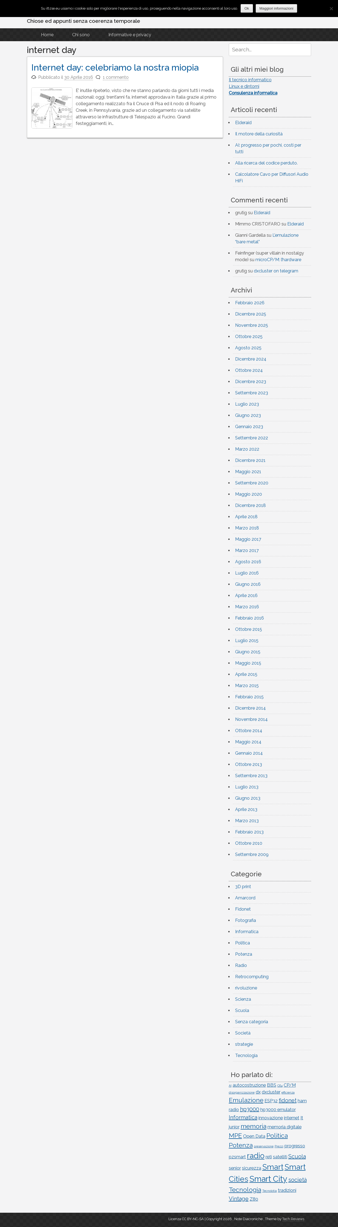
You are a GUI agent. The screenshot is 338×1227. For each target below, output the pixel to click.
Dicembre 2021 (250, 460)
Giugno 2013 (247, 798)
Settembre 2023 (251, 392)
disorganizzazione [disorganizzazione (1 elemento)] (242, 1092)
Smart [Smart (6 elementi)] (272, 1166)
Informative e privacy (129, 34)
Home (47, 34)
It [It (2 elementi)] (301, 1117)
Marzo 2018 (247, 528)
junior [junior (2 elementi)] (234, 1127)
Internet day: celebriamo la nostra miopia (115, 67)
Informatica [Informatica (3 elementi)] (243, 1117)
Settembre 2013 (251, 775)
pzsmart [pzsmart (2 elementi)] (237, 1156)
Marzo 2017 (247, 550)
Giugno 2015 (247, 651)
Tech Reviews (293, 1219)
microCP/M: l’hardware (278, 259)
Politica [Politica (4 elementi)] (277, 1135)
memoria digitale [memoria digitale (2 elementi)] (284, 1127)
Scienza (243, 999)
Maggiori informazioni (277, 8)
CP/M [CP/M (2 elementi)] (290, 1085)
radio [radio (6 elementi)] (255, 1155)
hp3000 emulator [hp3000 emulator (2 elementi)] (278, 1109)
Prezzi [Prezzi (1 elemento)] (279, 1146)
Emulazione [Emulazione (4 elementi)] (246, 1100)
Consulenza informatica (253, 93)
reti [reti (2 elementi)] (269, 1156)
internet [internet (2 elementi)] (291, 1117)
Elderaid (243, 122)
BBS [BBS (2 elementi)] (271, 1085)
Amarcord (245, 897)
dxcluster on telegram (276, 271)
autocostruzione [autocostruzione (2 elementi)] (249, 1085)
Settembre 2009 (252, 854)
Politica (242, 943)
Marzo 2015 (247, 685)
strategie (244, 1044)
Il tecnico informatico (250, 79)
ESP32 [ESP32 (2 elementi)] (271, 1100)
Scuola (242, 1010)
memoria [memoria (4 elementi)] (253, 1126)
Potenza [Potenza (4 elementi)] (241, 1145)
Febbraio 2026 (249, 302)
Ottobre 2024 (249, 370)
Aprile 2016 (246, 595)
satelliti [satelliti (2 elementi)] (280, 1156)
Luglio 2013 (246, 787)
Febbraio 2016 (249, 618)
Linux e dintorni (244, 86)
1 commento (116, 77)
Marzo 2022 (247, 449)
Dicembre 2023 (250, 381)
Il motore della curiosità (259, 133)
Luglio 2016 (247, 573)
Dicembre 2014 (250, 708)
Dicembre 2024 (250, 359)
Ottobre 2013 (248, 764)
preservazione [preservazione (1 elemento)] (264, 1146)
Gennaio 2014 (249, 753)
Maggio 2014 (248, 741)
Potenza (243, 954)
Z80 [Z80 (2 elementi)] (254, 1199)
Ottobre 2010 (248, 843)
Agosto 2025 (248, 347)
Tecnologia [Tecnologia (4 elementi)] (245, 1189)
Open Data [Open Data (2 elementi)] (254, 1136)
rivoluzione (246, 988)
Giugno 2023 (248, 415)
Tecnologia (246, 1055)
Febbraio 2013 (249, 832)
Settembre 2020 (251, 483)
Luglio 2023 (247, 404)
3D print (243, 886)
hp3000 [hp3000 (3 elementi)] (249, 1109)
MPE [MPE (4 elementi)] (235, 1135)
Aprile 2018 (246, 516)
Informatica (246, 931)
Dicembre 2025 (250, 314)
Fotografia (245, 920)
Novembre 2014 (251, 719)
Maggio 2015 (248, 663)
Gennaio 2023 (249, 426)
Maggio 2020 (248, 494)
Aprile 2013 (246, 809)
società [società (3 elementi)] (297, 1179)
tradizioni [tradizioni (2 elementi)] (287, 1190)
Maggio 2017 (248, 539)
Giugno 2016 (248, 584)
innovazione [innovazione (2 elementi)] (270, 1117)
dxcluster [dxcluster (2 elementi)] (271, 1092)
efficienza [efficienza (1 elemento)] (288, 1092)
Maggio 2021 (248, 471)
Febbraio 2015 (249, 696)
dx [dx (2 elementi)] (258, 1092)
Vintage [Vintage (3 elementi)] (239, 1198)
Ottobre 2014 (248, 730)
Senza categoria (251, 1021)
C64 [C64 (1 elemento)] (280, 1085)
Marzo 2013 (247, 820)
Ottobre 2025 (249, 336)
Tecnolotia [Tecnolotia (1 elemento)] (269, 1190)
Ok (246, 8)
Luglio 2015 (246, 640)
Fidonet (243, 909)
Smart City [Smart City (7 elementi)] (268, 1179)
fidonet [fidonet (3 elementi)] (288, 1100)
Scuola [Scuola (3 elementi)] (297, 1156)
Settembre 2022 (251, 437)
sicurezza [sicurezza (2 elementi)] (251, 1168)
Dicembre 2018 (250, 505)
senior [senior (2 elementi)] (235, 1168)
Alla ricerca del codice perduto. (266, 163)
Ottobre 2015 (248, 629)
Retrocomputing (252, 976)
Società (242, 1033)
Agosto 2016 (248, 561)
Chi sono (81, 34)
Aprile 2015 (246, 674)
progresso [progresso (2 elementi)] (295, 1145)
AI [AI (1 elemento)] (230, 1085)
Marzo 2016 (247, 606)
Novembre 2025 (251, 325)
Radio (241, 965)
